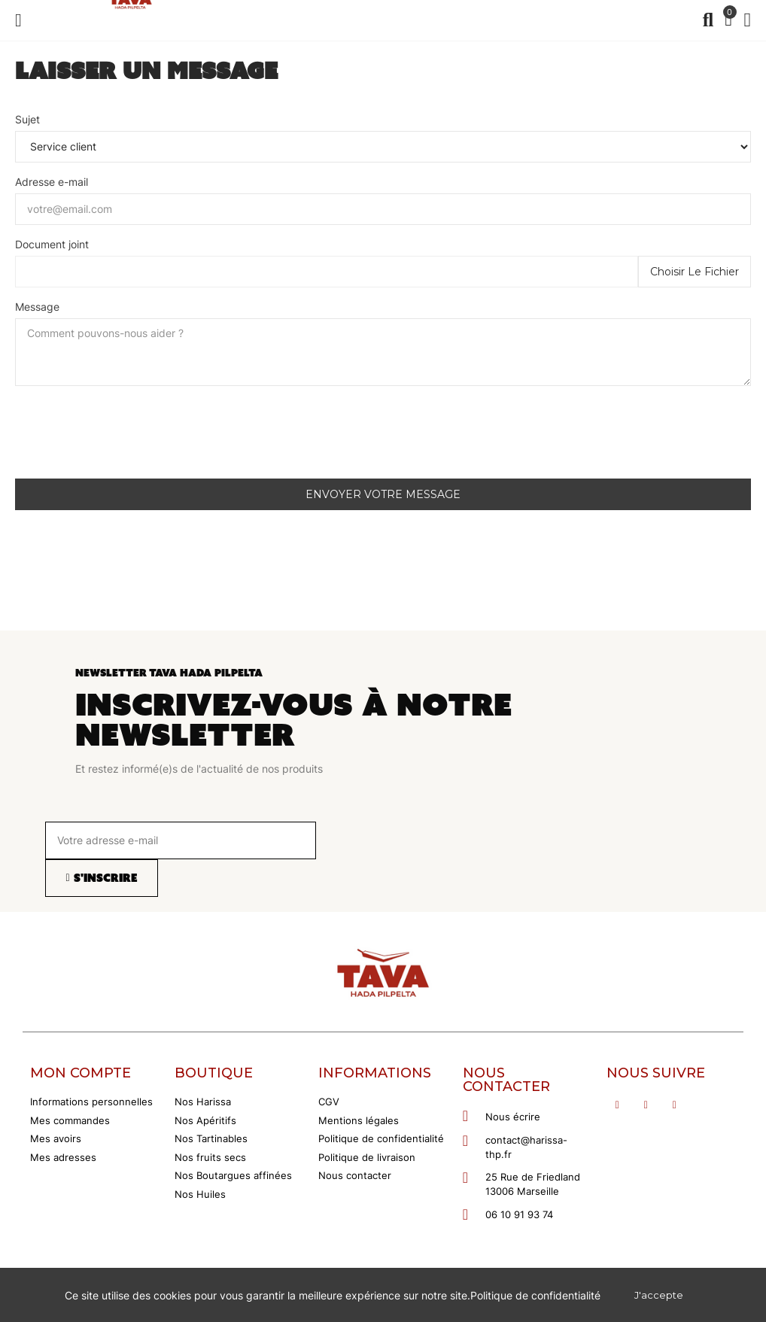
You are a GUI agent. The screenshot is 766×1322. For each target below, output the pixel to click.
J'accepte (658, 1295)
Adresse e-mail (51, 181)
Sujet (27, 119)
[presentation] (129, 438)
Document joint (52, 244)
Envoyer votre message (383, 494)
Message (37, 306)
